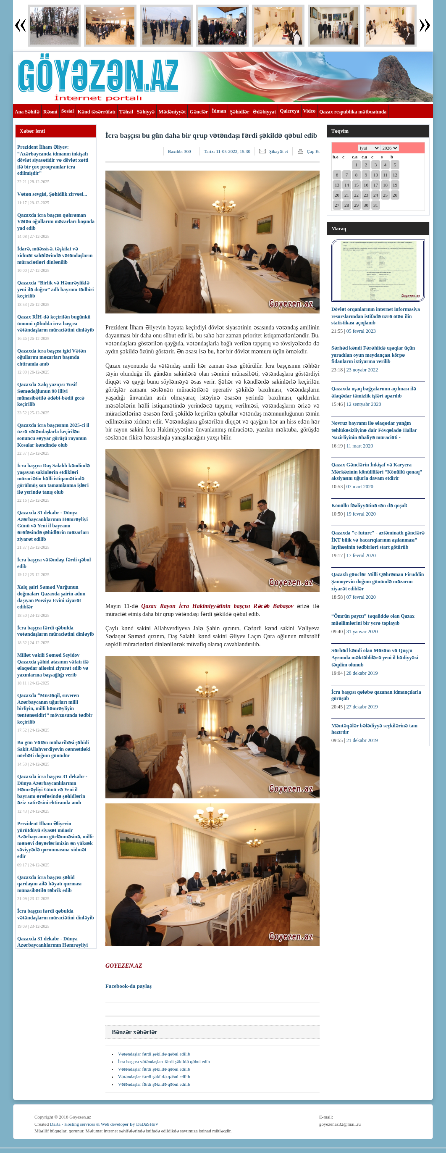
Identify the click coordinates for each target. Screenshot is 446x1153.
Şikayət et (278, 151)
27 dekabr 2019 (362, 707)
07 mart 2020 (359, 487)
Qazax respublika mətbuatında (352, 112)
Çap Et (313, 151)
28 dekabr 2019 (362, 673)
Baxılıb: (179, 151)
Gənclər (198, 112)
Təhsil (126, 112)
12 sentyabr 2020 (363, 404)
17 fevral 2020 (361, 555)
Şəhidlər (239, 112)
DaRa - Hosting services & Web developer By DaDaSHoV (104, 1124)
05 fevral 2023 (361, 331)
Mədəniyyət (172, 112)
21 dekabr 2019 (362, 740)
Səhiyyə (146, 112)
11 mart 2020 (359, 446)
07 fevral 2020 (361, 597)
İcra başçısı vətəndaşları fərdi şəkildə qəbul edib (164, 1061)
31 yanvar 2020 (362, 631)
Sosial (67, 111)
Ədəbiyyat (264, 112)
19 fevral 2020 (361, 514)
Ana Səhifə (27, 112)
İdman (219, 111)
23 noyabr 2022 (362, 370)
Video (309, 111)
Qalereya (289, 111)
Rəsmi (50, 112)
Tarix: (227, 151)
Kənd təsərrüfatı (96, 112)
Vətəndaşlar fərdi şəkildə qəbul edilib (154, 1053)
